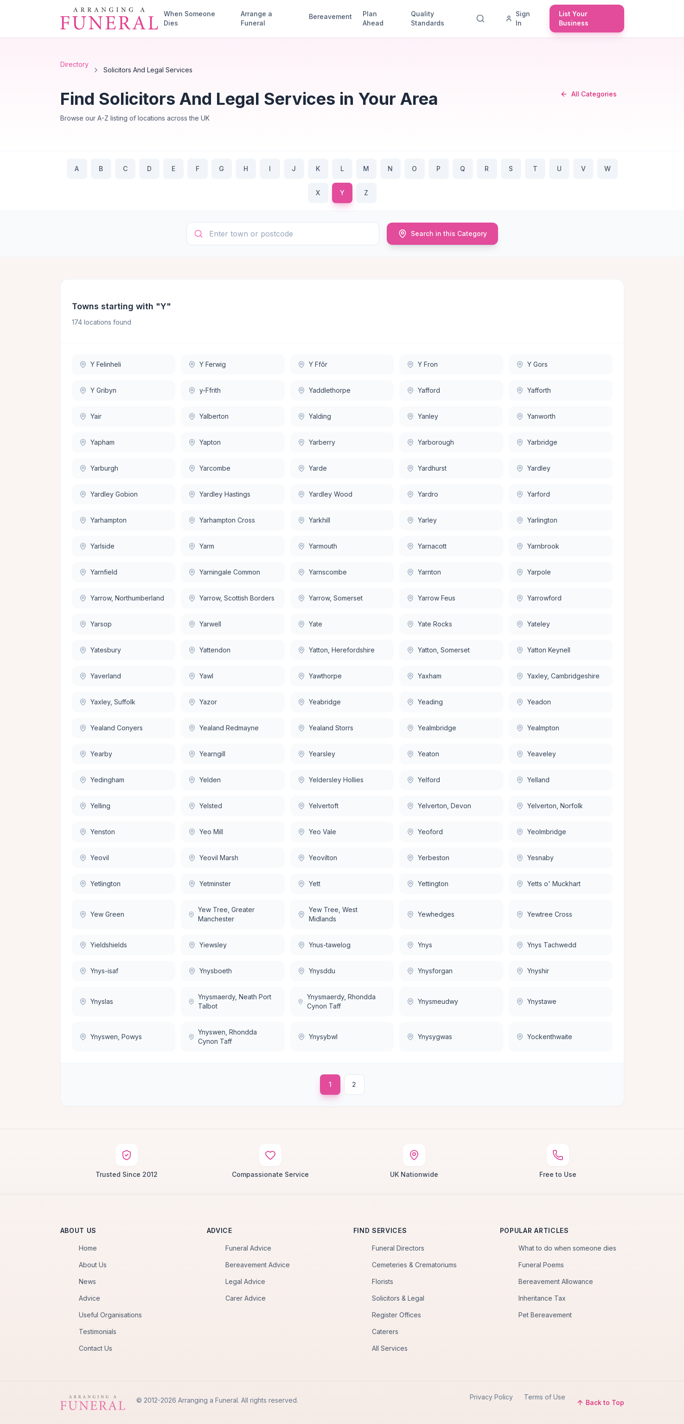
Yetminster (209, 884)
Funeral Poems (541, 1265)
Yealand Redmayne (223, 728)
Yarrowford (539, 598)
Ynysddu (316, 971)
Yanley (422, 416)
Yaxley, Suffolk (107, 702)
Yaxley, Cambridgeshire (558, 676)
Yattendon (209, 650)
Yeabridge (319, 702)
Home (88, 1248)
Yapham (97, 442)
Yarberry (316, 442)
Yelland (533, 780)
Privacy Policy (491, 1397)
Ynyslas (96, 1001)
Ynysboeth (210, 971)
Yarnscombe (322, 572)
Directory (74, 64)
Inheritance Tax (542, 1298)
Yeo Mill (205, 832)
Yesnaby (535, 858)
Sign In (518, 18)
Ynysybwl (318, 1037)
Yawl (200, 676)
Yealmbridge (431, 728)
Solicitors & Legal (398, 1298)
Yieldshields (103, 945)
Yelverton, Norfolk (549, 806)
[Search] (482, 18)
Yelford (423, 780)
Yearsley (316, 754)
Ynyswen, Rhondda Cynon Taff (222, 1036)
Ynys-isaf (98, 971)
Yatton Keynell (543, 650)
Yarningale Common (224, 572)
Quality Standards (427, 18)
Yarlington (536, 520)
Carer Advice (245, 1298)
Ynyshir (532, 971)
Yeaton (423, 754)
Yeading (425, 702)
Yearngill (206, 754)
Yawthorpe (320, 676)
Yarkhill (314, 520)
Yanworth (536, 416)
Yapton (204, 442)
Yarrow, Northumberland (121, 598)
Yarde (312, 468)
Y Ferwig (207, 364)
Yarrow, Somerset (330, 598)
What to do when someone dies (567, 1248)
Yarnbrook (537, 546)
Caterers (385, 1331)
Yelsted (205, 806)
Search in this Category (442, 233)
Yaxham (424, 676)
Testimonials (97, 1331)
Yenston (97, 832)
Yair (90, 416)
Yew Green (101, 914)
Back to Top (600, 1402)
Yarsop (95, 624)
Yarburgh (98, 468)
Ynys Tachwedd (546, 945)
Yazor (202, 702)
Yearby (95, 754)
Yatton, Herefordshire (336, 650)
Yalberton (208, 416)
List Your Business (573, 18)
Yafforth (533, 390)
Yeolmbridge (541, 832)
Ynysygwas (429, 1037)
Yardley (533, 468)
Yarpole (533, 572)
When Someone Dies (189, 18)
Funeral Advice (248, 1248)
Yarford (533, 494)
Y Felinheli (100, 364)
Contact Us (95, 1348)
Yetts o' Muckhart (548, 884)
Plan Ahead (373, 18)
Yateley (533, 624)
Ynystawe (536, 1001)
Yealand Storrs (325, 728)
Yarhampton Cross (221, 520)
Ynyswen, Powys (110, 1037)
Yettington (427, 884)
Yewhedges (430, 914)
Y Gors (532, 364)
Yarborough (430, 442)
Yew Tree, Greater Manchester (221, 914)
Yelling (94, 806)
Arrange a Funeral (256, 18)
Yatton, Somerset (438, 650)
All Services (390, 1348)
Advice (89, 1298)
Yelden (204, 780)
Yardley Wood (325, 494)
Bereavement (330, 16)
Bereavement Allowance (555, 1281)
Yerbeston (428, 858)
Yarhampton (103, 520)
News (87, 1281)
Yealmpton (537, 728)
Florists (382, 1281)
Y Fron (422, 364)
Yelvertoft (318, 806)
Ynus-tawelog (324, 945)
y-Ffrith (204, 390)
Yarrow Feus (431, 598)
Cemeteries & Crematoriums (414, 1265)
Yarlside (97, 546)
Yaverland (100, 676)
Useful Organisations (110, 1315)
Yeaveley (536, 754)
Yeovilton (317, 858)
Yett (309, 884)
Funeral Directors (398, 1248)
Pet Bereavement (545, 1315)
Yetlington (100, 884)
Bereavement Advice (257, 1265)
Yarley (422, 520)
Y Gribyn (97, 390)
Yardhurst (427, 468)
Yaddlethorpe (324, 390)
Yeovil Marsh (213, 858)
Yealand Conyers (111, 728)
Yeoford (425, 832)
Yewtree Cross (544, 914)
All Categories (588, 94)
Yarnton (424, 572)
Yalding (314, 416)
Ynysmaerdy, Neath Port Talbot (229, 1001)
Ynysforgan (430, 971)
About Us (93, 1265)
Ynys (419, 945)
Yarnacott (427, 546)
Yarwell (204, 624)
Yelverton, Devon (439, 806)
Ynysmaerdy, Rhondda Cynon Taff (337, 1001)
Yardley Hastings (219, 494)
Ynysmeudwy (432, 1001)
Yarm (201, 546)
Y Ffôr (312, 364)
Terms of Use (544, 1397)
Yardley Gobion (108, 494)
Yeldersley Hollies (331, 780)
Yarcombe (209, 468)
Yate (310, 624)
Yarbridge (536, 442)
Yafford (423, 390)
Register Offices (396, 1315)
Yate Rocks (429, 624)
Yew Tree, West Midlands (328, 914)
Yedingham (101, 780)
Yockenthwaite (544, 1037)
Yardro (422, 494)
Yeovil (94, 858)
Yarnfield (98, 572)
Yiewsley (207, 945)
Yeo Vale (317, 832)
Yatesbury (100, 650)
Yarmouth (317, 546)
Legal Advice (245, 1281)
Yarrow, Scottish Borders (231, 598)
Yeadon (533, 702)
